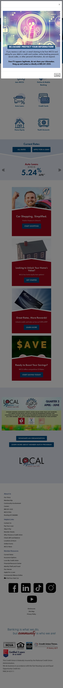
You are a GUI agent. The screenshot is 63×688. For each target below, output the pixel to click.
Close (57, 75)
